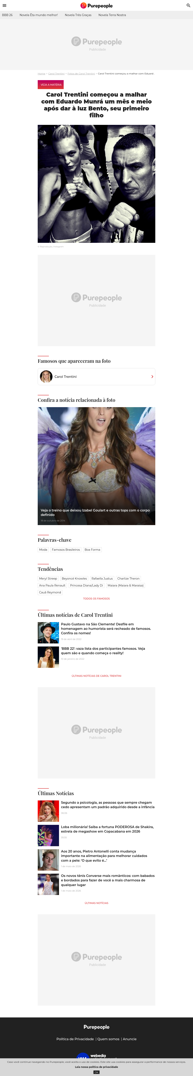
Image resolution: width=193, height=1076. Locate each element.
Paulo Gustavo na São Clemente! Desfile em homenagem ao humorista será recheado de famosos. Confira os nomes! (106, 628)
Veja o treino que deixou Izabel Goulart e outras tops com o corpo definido (95, 512)
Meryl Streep (48, 578)
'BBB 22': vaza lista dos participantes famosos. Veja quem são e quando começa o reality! (103, 651)
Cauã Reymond (50, 592)
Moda (43, 550)
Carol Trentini (56, 73)
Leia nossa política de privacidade (96, 1066)
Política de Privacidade (75, 1039)
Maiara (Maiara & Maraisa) (126, 585)
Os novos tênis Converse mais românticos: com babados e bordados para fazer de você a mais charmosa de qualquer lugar (108, 880)
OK (97, 1072)
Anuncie (130, 1039)
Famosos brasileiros (66, 550)
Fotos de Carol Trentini (81, 73)
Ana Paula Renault (52, 585)
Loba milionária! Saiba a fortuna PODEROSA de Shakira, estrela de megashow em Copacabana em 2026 (107, 829)
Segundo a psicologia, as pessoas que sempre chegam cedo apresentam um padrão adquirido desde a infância (107, 805)
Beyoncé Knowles (74, 578)
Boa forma (92, 550)
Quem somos (108, 1039)
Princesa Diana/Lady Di (86, 585)
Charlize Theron (128, 578)
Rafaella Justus (102, 578)
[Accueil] (96, 5)
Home (41, 73)
